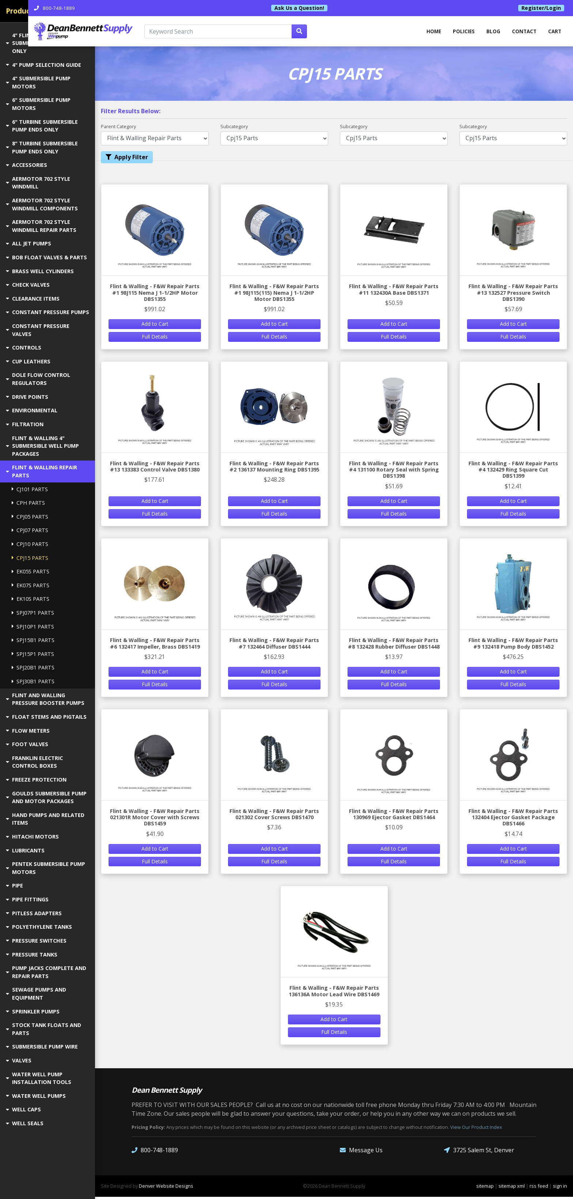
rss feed (539, 1188)
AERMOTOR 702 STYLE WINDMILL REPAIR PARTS (41, 225)
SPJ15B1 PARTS (33, 640)
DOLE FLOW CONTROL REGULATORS (38, 378)
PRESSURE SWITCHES (36, 940)
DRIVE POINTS (27, 396)
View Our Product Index (476, 1129)
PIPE (14, 885)
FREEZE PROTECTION (36, 779)
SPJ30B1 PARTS (33, 681)
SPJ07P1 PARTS (33, 612)
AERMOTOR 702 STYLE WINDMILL (38, 182)
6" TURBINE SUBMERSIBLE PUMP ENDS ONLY (42, 125)
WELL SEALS (24, 1123)
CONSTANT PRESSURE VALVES (37, 329)
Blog (491, 31)
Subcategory (234, 127)
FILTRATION (24, 424)
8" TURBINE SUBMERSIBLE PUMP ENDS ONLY (42, 147)
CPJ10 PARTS (30, 544)
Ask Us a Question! (333, 8)
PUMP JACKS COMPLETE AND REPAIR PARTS (46, 972)
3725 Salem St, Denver (479, 1152)
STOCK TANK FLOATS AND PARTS (43, 1029)
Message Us (361, 1152)
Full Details (155, 337)
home (429, 31)
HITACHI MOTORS (32, 836)
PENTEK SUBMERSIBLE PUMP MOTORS (45, 867)
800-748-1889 (155, 1152)
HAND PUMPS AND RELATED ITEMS (45, 819)
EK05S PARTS (30, 571)
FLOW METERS (28, 730)
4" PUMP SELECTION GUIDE (43, 64)
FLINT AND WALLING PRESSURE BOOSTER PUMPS (45, 699)
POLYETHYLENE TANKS (39, 926)
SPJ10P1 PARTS (33, 626)
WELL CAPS (23, 1109)
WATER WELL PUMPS (36, 1095)
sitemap (485, 1188)
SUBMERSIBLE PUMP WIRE (42, 1046)
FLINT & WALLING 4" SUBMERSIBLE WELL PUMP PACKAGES (42, 446)
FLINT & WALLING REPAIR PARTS (41, 471)
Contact (523, 31)
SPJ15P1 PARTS (33, 653)
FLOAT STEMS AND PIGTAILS (46, 716)
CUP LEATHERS (28, 361)
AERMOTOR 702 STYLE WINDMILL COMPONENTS (42, 204)
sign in (560, 1188)
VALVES (18, 1060)
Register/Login (541, 8)
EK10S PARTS (30, 598)
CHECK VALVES (28, 284)
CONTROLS (23, 347)
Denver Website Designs (166, 1188)
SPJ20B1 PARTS (33, 667)
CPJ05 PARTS (30, 516)
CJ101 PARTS (30, 489)
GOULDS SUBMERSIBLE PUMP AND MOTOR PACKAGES (46, 797)
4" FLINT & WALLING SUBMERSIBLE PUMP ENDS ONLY (42, 43)
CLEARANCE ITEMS (33, 298)
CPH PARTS (28, 502)
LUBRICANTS (25, 850)
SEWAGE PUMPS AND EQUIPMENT (36, 993)
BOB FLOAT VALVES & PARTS (46, 257)
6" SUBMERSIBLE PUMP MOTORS (38, 103)
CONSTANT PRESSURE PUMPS (47, 312)
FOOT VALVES (27, 744)
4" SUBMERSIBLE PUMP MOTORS (38, 82)
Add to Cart (154, 324)
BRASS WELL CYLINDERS (40, 271)
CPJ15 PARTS (30, 557)
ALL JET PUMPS (28, 243)
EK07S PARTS (30, 585)
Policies (460, 31)
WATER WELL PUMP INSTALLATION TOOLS (38, 1078)
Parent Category (118, 127)
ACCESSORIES (26, 164)
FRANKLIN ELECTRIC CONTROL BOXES (34, 762)
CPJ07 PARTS (30, 530)
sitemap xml (511, 1188)
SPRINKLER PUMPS (33, 1011)
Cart (554, 31)
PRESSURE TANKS (31, 954)
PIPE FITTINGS (27, 899)
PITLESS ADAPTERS (34, 913)
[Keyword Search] (267, 32)
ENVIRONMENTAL (31, 410)
